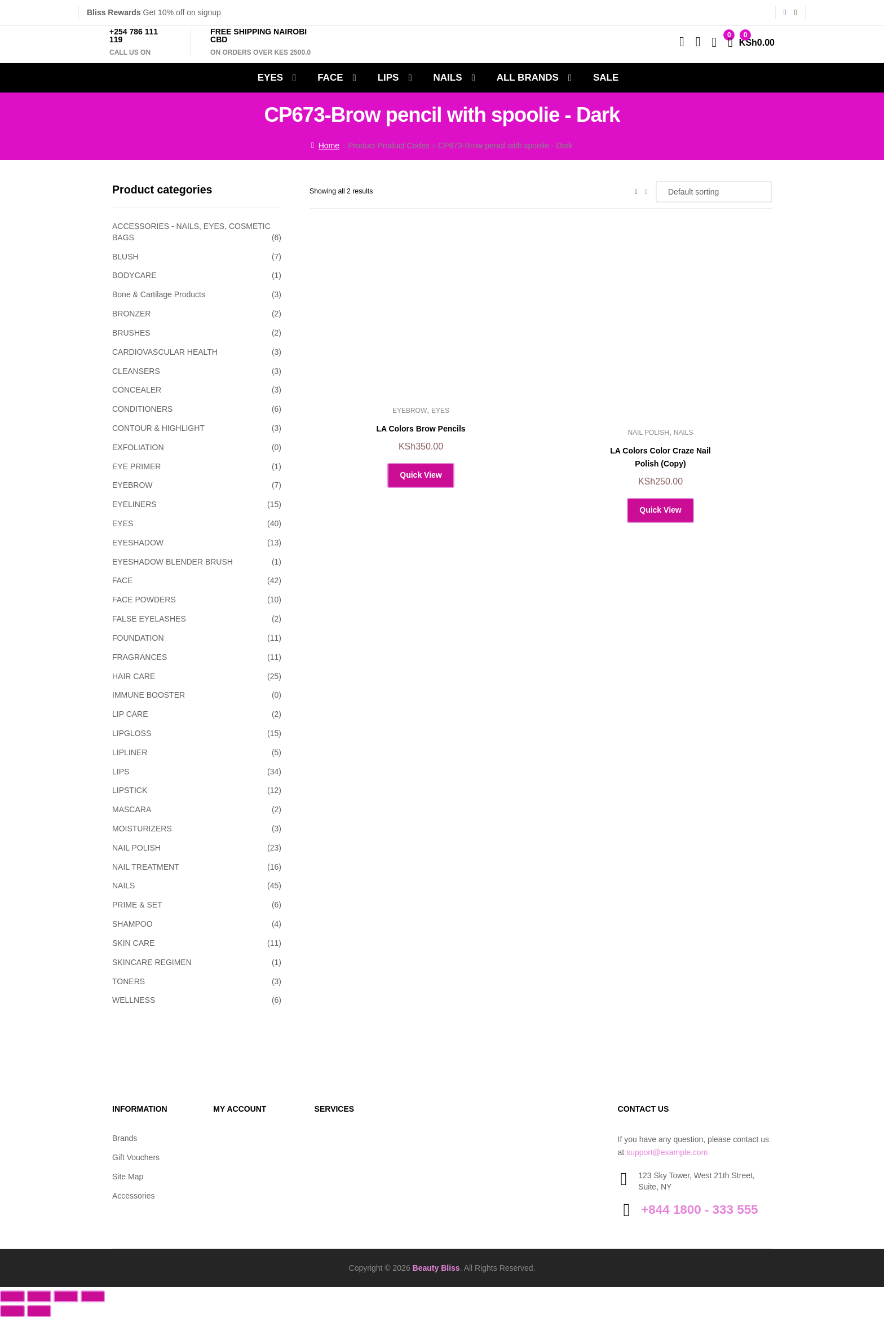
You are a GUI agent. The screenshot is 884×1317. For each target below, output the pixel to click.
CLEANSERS (136, 371)
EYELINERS (134, 504)
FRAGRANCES (139, 657)
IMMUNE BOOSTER (148, 694)
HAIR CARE (133, 676)
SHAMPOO (132, 923)
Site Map (127, 1176)
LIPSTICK (129, 790)
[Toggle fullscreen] (39, 1296)
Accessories (133, 1195)
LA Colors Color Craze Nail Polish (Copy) (660, 457)
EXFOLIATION (138, 447)
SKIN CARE (133, 943)
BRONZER (131, 313)
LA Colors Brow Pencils (420, 428)
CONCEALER (136, 389)
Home (329, 145)
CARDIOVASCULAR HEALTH (165, 351)
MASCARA (131, 809)
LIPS (388, 77)
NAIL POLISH (648, 433)
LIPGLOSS (131, 733)
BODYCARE (134, 275)
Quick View (420, 474)
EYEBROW (409, 411)
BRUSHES (131, 332)
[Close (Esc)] (93, 1296)
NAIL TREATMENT (145, 866)
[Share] (66, 1296)
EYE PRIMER (136, 466)
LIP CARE (130, 714)
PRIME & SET (137, 904)
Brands (124, 1138)
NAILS (448, 77)
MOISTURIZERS (142, 828)
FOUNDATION (138, 637)
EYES (270, 77)
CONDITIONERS (142, 408)
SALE (605, 77)
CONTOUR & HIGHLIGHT (158, 428)
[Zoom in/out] (12, 1296)
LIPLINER (129, 752)
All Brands (528, 77)
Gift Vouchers (136, 1157)
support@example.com (667, 1152)
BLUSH (125, 256)
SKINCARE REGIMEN (152, 962)
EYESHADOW (137, 542)
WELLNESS (133, 1000)
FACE (330, 77)
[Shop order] (714, 192)
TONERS (128, 981)
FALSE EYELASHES (149, 618)
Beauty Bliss (436, 1267)
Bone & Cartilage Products (158, 294)
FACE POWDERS (144, 599)
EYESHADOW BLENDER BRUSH (172, 561)
